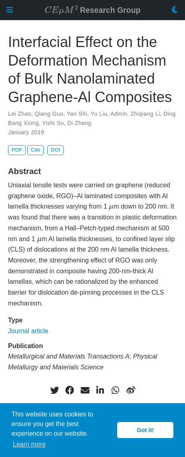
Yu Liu (99, 114)
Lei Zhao (19, 114)
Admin (118, 114)
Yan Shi (77, 114)
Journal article (28, 330)
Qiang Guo (49, 114)
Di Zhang (79, 123)
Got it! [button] (145, 430)
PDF (17, 150)
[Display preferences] (175, 10)
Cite (35, 150)
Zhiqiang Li (145, 114)
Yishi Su (53, 123)
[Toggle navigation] (9, 9)
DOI (55, 150)
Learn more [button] (29, 444)
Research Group (92, 9)
